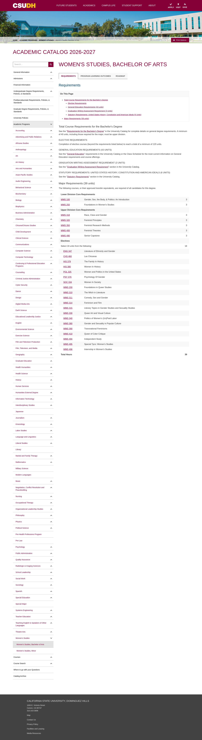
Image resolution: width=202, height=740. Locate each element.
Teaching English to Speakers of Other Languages (31, 624)
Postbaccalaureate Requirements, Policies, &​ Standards (32, 101)
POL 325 (67, 272)
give (185, 5)
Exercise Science (22, 336)
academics (89, 5)
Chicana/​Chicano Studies (26, 225)
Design (18, 298)
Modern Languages (23, 475)
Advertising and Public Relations (28, 137)
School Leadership (23, 572)
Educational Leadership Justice (28, 317)
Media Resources (34, 733)
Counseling (20, 272)
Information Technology (25, 399)
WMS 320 (65, 220)
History (18, 380)
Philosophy (20, 515)
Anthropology (21, 149)
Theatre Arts (20, 632)
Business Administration (25, 213)
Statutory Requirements (78, 177)
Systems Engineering (24, 610)
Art (17, 156)
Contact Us (31, 720)
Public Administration (24, 553)
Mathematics (21, 462)
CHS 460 (67, 256)
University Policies (21, 118)
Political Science (22, 528)
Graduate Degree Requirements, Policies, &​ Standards (31, 110)
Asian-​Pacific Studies (24, 175)
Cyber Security (21, 285)
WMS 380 (67, 323)
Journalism (20, 418)
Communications (22, 244)
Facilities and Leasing (35, 729)
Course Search (20, 663)
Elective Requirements (77, 103)
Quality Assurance (23, 560)
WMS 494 (67, 339)
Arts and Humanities (24, 168)
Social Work (20, 579)
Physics (19, 522)
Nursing (19, 496)
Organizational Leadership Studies (29, 509)
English (19, 323)
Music (18, 481)
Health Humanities (23, 367)
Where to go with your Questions (27, 670)
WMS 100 (65, 199)
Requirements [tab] (68, 76)
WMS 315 (67, 308)
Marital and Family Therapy (26, 456)
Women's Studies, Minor (26, 651)
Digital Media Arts (23, 304)
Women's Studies (46, 40)
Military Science (22, 468)
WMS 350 (65, 225)
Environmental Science (25, 329)
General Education (75, 154)
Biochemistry (21, 194)
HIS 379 (67, 261)
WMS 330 (67, 313)
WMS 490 (65, 236)
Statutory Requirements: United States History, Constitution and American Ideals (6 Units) (104, 115)
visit (178, 5)
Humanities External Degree (27, 392)
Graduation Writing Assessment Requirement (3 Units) (90, 111)
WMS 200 (67, 287)
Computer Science (23, 251)
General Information (22, 72)
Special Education (23, 598)
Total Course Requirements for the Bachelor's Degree (86, 100)
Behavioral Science (23, 187)
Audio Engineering (23, 181)
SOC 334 (67, 282)
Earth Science (21, 310)
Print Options (179, 40)
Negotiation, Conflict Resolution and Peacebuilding (30, 488)
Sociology (19, 585)
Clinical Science (22, 238)
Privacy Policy (32, 724)
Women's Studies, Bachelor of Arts (30, 644)
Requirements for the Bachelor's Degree (85, 131)
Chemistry (20, 219)
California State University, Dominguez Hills (58, 701)
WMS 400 (65, 230)
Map (28, 715)
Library (18, 449)
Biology (19, 200)
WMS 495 (67, 344)
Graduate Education (24, 361)
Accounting (20, 131)
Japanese (19, 411)
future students (67, 5)
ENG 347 (67, 251)
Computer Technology (24, 257)
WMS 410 (67, 334)
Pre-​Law (19, 541)
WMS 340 (67, 318)
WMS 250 (65, 205)
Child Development (23, 232)
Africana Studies (22, 143)
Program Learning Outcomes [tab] (96, 76)
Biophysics (20, 206)
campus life (108, 5)
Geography (20, 355)
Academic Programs (28, 40)
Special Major (21, 604)
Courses (17, 657)
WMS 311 (67, 298)
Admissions (18, 78)
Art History (20, 162)
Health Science (22, 374)
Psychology (20, 547)
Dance (18, 291)
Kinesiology (20, 424)
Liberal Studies (22, 443)
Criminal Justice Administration (28, 279)
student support (132, 5)
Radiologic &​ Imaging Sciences (28, 566)
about (152, 5)
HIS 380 (67, 267)
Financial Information (22, 85)
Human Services (22, 386)
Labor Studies (21, 430)
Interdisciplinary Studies (25, 405)
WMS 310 (67, 292)
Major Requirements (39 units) (76, 119)
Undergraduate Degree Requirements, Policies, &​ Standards (29, 92)
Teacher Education (23, 617)
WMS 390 (67, 329)
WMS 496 (67, 349)
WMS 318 (65, 215)
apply (171, 5)
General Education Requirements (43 (86, 107)
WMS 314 (67, 303)
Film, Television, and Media (26, 348)
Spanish (19, 591)
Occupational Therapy (24, 503)
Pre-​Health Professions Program (29, 534)
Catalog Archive (20, 676)
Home (15, 40)
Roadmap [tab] (120, 76)
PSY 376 (67, 277)
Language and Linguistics (26, 437)
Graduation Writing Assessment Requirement (87, 167)
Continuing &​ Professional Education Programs (30, 264)
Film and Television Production (28, 342)
